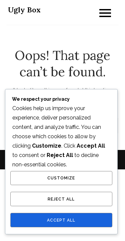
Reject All (61, 199)
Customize (61, 178)
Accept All (61, 220)
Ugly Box (24, 9)
